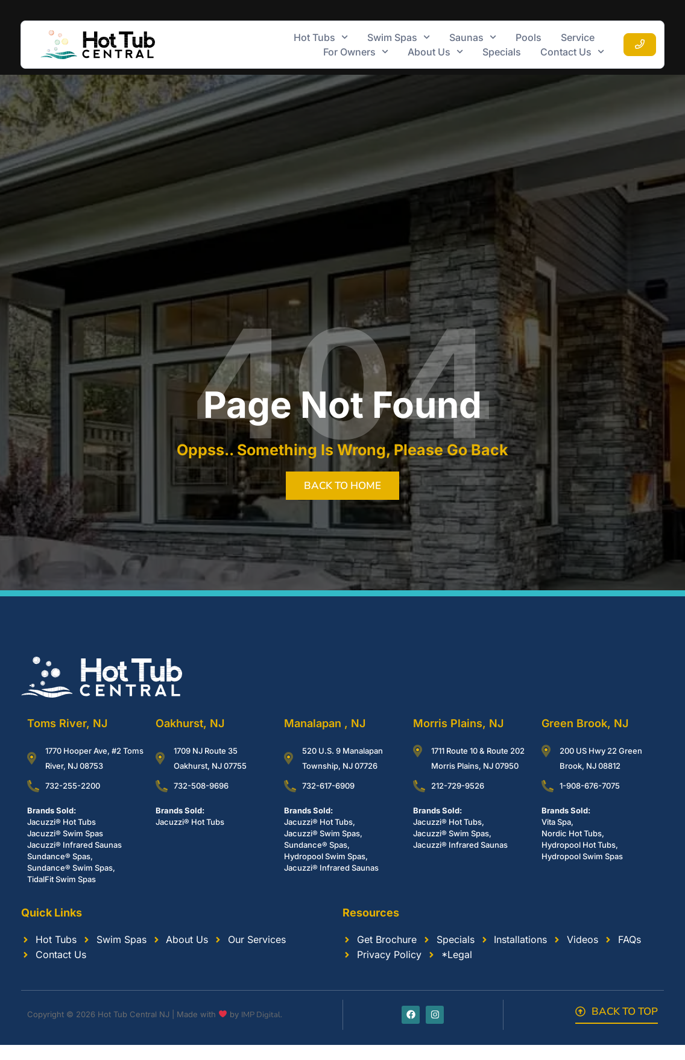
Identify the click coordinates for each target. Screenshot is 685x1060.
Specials (501, 52)
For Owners (355, 52)
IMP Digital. (261, 1014)
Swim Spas (398, 37)
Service (578, 37)
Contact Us (572, 52)
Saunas (472, 37)
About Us (435, 52)
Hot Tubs (321, 37)
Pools (528, 37)
